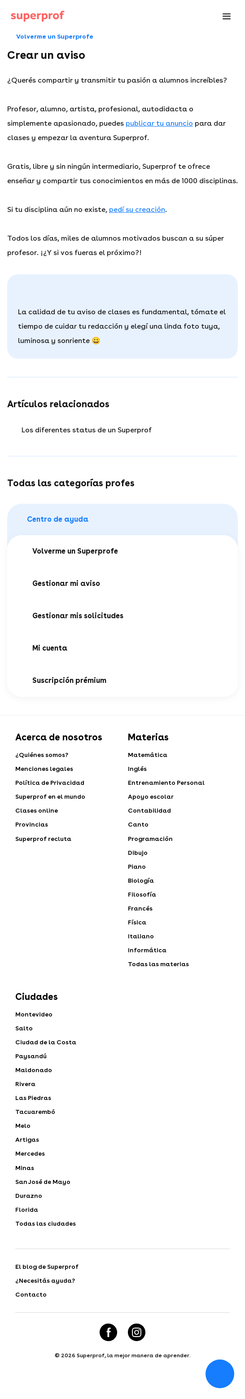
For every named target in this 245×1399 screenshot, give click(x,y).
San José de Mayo (43, 1193)
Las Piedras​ (33, 1107)
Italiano (141, 942)
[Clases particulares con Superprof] (38, 16)
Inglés (137, 769)
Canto (138, 827)
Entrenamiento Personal (167, 783)
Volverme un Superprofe (50, 37)
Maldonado (34, 1078)
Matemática (148, 755)
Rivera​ (25, 1092)
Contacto (31, 1308)
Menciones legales (44, 769)
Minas (25, 1179)
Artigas (27, 1150)
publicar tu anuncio (159, 123)
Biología (141, 884)
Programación (151, 841)
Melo (23, 1135)
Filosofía (142, 898)
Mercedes (30, 1164)
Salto (24, 1035)
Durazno (29, 1207)
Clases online (36, 812)
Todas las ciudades (47, 1236)
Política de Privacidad (51, 783)
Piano (137, 870)
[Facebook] (108, 1347)
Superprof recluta (44, 841)
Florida (27, 1222)
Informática (147, 956)
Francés (140, 913)
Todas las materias (159, 970)
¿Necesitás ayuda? (46, 1294)
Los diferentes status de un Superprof (87, 430)
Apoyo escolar (151, 798)
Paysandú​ (31, 1064)
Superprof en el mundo (51, 798)
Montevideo (34, 1021)
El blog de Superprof (47, 1280)
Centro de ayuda (53, 519)
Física (137, 927)
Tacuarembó (36, 1121)
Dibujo (138, 855)
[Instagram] (137, 1347)
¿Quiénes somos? (42, 755)
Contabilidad (150, 812)
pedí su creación (137, 209)
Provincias (31, 827)
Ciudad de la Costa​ (47, 1049)
